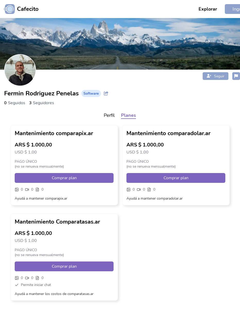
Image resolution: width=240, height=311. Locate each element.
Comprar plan (64, 178)
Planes (128, 115)
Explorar (208, 9)
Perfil (109, 115)
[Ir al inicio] (19, 9)
